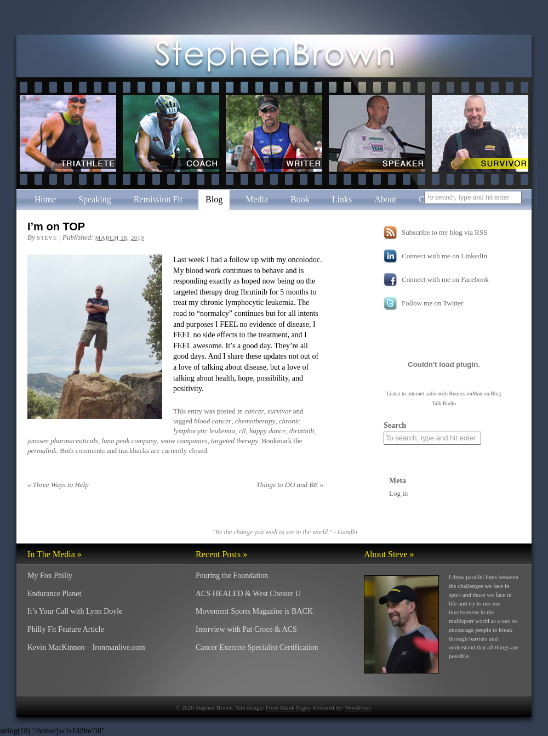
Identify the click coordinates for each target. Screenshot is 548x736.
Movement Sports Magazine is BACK (254, 611)
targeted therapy (234, 441)
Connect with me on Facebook (445, 279)
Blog (214, 199)
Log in (398, 493)
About (385, 199)
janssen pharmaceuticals (62, 441)
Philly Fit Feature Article (65, 629)
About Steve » (389, 554)
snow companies (184, 441)
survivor (279, 411)
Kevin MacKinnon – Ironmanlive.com (86, 647)
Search (395, 425)
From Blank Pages (288, 707)
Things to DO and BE (289, 484)
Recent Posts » (221, 554)
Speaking (94, 199)
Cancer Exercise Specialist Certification (257, 647)
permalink (41, 450)
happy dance (267, 431)
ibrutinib (302, 431)
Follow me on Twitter (433, 303)
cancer (254, 411)
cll (242, 431)
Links (342, 199)
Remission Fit (158, 199)
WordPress (357, 707)
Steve (47, 237)
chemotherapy (255, 421)
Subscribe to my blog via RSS (444, 232)
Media (257, 199)
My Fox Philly (49, 575)
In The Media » (54, 554)
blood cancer (212, 421)
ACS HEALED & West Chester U (248, 594)
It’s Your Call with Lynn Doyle (74, 611)
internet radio (422, 393)
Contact (432, 199)
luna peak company (129, 441)
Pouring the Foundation (232, 575)
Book (300, 199)
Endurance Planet (54, 594)
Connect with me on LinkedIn (444, 256)
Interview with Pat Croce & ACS (246, 629)
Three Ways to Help (58, 484)
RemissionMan (466, 393)
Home (45, 199)
